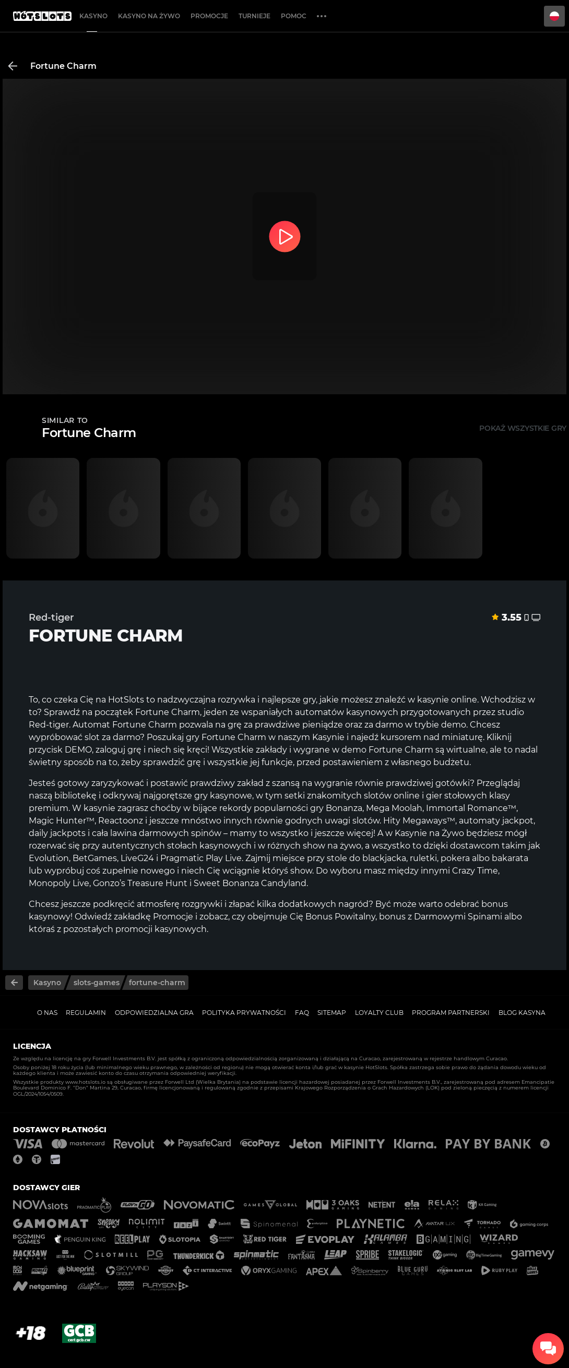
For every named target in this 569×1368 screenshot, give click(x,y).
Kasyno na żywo (149, 16)
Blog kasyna (522, 1012)
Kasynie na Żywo (429, 833)
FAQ (302, 1012)
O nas (47, 1012)
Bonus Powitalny (340, 917)
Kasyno (93, 16)
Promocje (209, 16)
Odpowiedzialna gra (154, 1012)
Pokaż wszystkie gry (522, 428)
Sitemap (331, 1012)
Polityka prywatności (244, 1012)
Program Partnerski (451, 1012)
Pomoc (293, 16)
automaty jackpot (496, 821)
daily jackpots (57, 833)
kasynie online (447, 700)
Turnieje (254, 16)
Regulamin (86, 1012)
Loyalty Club (379, 1012)
